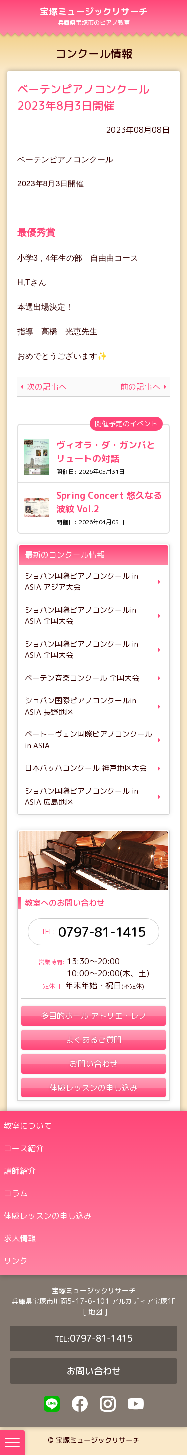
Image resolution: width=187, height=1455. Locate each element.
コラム (16, 1193)
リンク (16, 1260)
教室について (28, 1125)
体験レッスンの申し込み (48, 1215)
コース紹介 (24, 1148)
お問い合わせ (94, 1371)
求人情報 (20, 1238)
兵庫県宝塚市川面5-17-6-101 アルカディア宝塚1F (93, 1301)
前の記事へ (140, 386)
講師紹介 (20, 1170)
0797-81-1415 (101, 932)
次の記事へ (47, 386)
